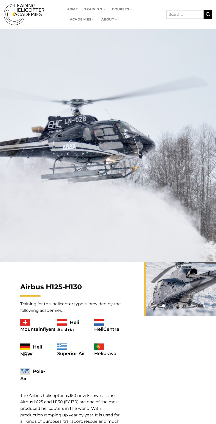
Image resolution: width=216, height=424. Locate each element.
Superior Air (71, 353)
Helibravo (105, 353)
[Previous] (149, 289)
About (109, 19)
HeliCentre (106, 329)
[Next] (209, 289)
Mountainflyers (37, 329)
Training (95, 9)
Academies (82, 19)
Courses (122, 9)
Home (72, 9)
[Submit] (208, 14)
